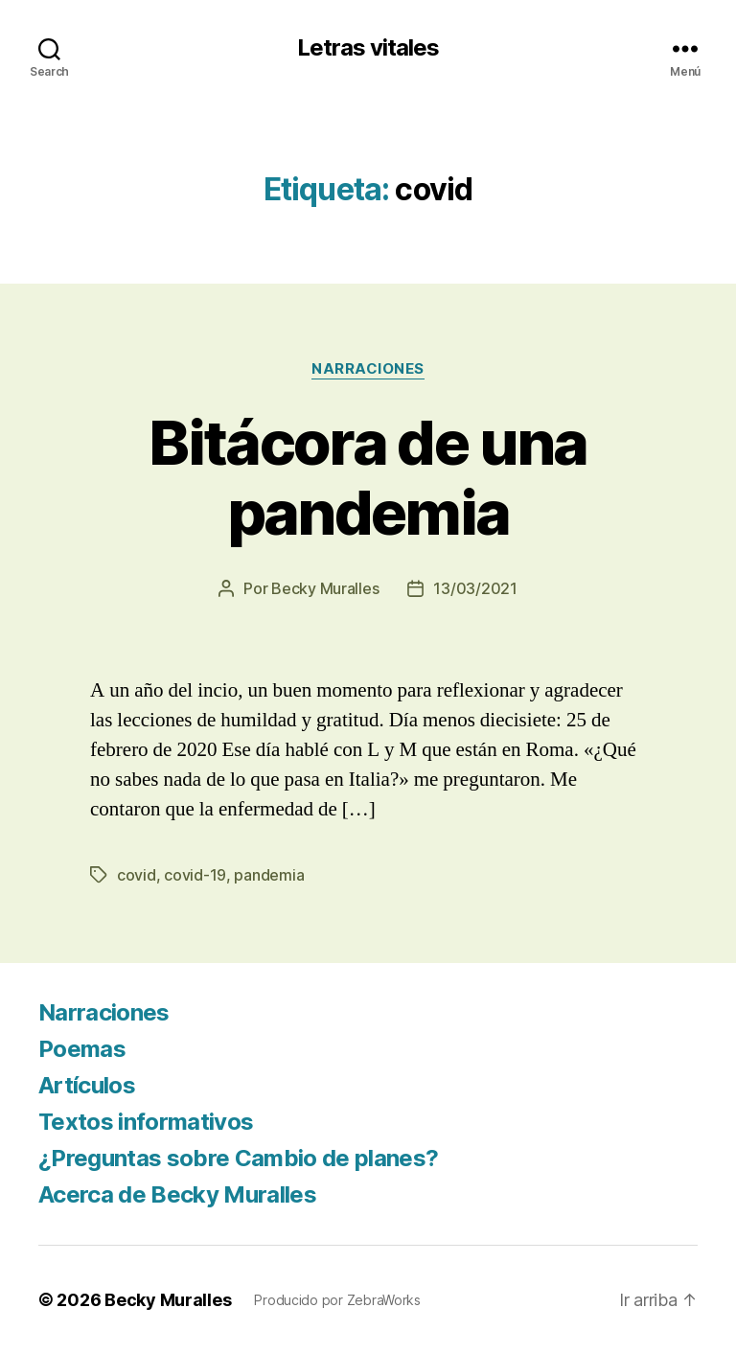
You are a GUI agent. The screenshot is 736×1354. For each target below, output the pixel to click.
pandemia (269, 874)
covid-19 (195, 874)
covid (136, 874)
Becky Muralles (167, 1300)
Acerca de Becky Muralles (177, 1194)
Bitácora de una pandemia (367, 477)
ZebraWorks (384, 1300)
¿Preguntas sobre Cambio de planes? (238, 1158)
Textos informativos (145, 1122)
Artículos (86, 1085)
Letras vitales (368, 47)
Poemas (82, 1049)
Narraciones (368, 369)
